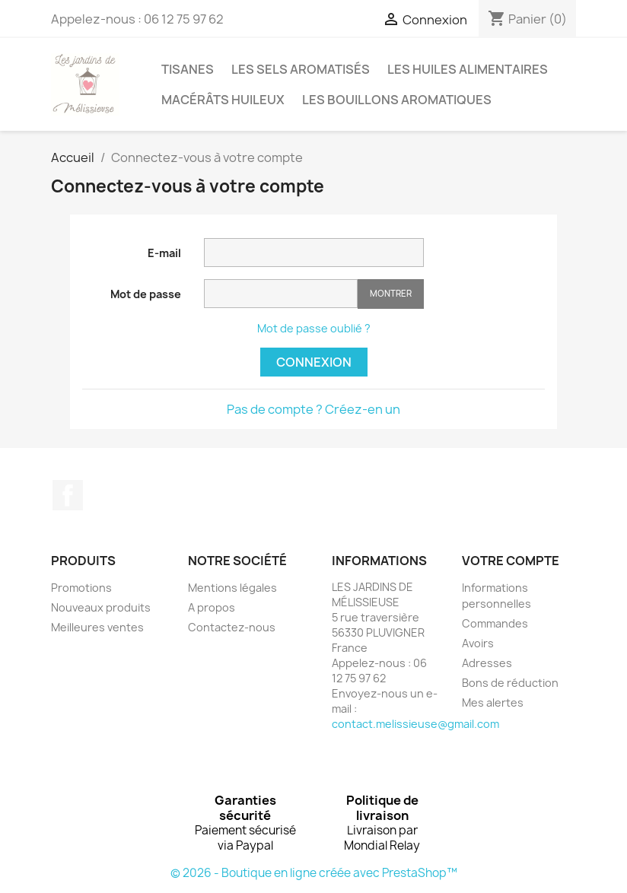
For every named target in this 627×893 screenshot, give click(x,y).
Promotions (81, 587)
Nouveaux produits (101, 607)
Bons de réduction (510, 682)
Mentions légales (232, 587)
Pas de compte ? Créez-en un (313, 409)
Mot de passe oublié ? (314, 328)
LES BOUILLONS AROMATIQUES (397, 99)
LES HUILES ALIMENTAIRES (467, 69)
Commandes (495, 623)
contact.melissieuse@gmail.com (415, 724)
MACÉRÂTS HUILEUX (223, 99)
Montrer (391, 293)
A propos (211, 607)
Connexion (314, 362)
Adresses (487, 663)
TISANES (187, 69)
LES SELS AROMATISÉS (300, 69)
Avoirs (478, 643)
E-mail (164, 253)
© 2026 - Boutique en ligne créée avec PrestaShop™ (313, 873)
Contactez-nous (231, 627)
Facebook (68, 495)
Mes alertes (493, 702)
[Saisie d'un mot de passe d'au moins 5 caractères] (281, 293)
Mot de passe (145, 294)
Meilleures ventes (97, 627)
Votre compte (510, 560)
